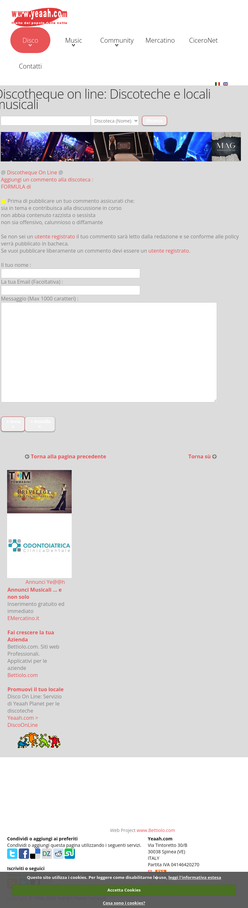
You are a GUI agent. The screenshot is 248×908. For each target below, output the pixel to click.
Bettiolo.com (22, 675)
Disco (30, 41)
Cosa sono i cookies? (124, 903)
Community (116, 41)
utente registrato (55, 236)
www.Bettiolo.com (156, 830)
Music (73, 41)
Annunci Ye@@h (45, 581)
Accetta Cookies (123, 890)
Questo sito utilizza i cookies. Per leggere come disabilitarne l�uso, (97, 877)
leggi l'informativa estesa (195, 877)
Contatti (30, 66)
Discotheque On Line (32, 172)
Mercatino (160, 40)
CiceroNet (203, 40)
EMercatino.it (23, 618)
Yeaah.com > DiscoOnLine (22, 721)
